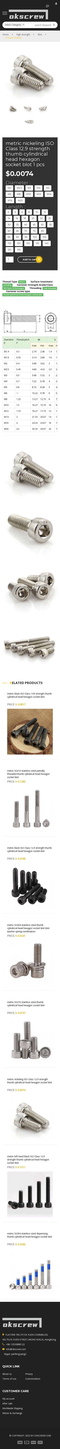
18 (25, 218)
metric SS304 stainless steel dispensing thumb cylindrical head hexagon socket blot (29, 1235)
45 (34, 224)
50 (42, 224)
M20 (20, 200)
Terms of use (9, 1378)
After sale (7, 1403)
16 (17, 218)
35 (17, 224)
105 (44, 237)
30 (9, 224)
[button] (47, 5)
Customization (32, 1378)
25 (49, 218)
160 (19, 249)
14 (9, 218)
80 (42, 230)
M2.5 (19, 188)
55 (50, 224)
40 (25, 224)
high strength (23, 34)
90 (17, 237)
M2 (9, 188)
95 (26, 237)
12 (45, 212)
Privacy (29, 1373)
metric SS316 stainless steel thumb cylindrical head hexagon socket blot (26, 1004)
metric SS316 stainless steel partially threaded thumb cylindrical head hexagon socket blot (28, 774)
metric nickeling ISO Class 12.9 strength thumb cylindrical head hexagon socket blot (29, 1081)
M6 (9, 194)
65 (17, 230)
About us (7, 1373)
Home (5, 34)
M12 (39, 194)
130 (28, 243)
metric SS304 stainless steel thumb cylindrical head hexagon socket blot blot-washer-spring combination (28, 928)
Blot (40, 34)
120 (19, 243)
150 (9, 249)
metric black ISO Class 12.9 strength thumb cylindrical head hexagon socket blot (29, 849)
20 (33, 218)
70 (25, 230)
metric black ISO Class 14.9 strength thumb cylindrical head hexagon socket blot (29, 695)
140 (47, 243)
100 (35, 237)
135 (37, 243)
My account (8, 1398)
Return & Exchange (12, 1413)
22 (41, 218)
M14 (49, 194)
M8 (19, 194)
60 (9, 230)
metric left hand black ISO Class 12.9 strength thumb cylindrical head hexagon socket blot (28, 1159)
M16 (10, 200)
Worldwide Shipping (12, 1408)
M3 (29, 188)
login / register (56, 4)
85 (9, 237)
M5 (47, 188)
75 (34, 230)
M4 (38, 188)
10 (37, 212)
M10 (28, 194)
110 (9, 243)
